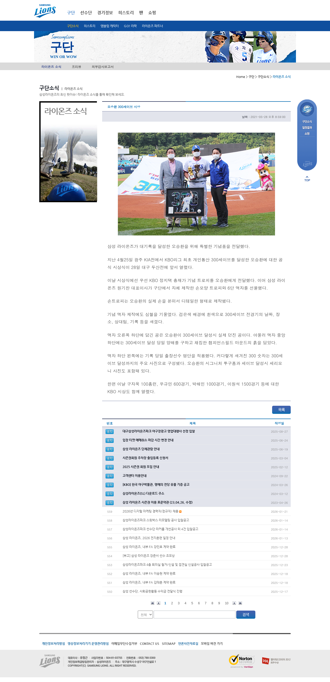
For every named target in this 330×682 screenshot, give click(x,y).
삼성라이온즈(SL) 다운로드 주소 (143, 493)
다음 (234, 603)
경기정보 (105, 12)
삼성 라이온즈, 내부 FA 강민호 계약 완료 (149, 547)
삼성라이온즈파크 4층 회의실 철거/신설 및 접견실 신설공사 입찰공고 (167, 564)
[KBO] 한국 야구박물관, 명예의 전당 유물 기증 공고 (156, 484)
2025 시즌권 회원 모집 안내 (141, 467)
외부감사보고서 (103, 66)
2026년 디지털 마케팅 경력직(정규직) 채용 (152, 511)
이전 (159, 603)
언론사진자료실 (188, 643)
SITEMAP (168, 643)
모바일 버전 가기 (212, 643)
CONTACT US (149, 643)
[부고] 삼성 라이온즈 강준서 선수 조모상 (149, 555)
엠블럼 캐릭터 (110, 26)
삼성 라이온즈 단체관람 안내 (141, 449)
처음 (153, 603)
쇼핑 (152, 12)
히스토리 (89, 26)
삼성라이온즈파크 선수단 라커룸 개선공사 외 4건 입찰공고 (160, 529)
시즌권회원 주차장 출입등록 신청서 (145, 458)
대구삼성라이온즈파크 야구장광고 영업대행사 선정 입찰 (159, 431)
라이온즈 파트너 (152, 26)
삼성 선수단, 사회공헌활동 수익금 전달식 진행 (152, 591)
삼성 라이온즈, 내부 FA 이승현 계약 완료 (149, 573)
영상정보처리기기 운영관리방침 (88, 643)
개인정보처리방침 (53, 643)
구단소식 (73, 26)
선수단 (86, 12)
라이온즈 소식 (51, 66)
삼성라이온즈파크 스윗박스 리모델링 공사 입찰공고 (156, 520)
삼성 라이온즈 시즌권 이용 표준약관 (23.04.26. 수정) (157, 502)
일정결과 (307, 128)
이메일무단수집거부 (124, 643)
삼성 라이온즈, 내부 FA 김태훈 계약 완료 (149, 582)
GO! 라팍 (130, 26)
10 (226, 603)
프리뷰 (76, 66)
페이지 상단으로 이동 (307, 178)
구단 (71, 12)
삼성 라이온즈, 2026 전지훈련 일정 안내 (149, 538)
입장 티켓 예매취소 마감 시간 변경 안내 (148, 440)
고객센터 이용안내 (134, 475)
